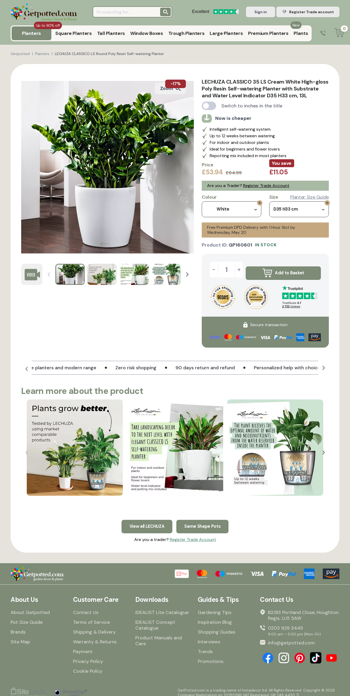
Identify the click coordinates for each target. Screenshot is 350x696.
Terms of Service (91, 618)
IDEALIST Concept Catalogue (155, 621)
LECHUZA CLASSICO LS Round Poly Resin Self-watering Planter (109, 53)
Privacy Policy (88, 657)
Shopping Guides (216, 627)
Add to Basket (283, 269)
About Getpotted (30, 608)
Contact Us (85, 608)
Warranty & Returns (95, 637)
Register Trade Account (266, 185)
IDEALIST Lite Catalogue (162, 608)
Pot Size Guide (27, 618)
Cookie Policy (87, 666)
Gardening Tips (214, 608)
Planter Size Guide (309, 197)
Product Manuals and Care (158, 636)
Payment (83, 647)
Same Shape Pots (204, 520)
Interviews (209, 637)
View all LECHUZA (145, 520)
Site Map (20, 637)
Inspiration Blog (215, 618)
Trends (205, 647)
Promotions (210, 657)
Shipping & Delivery (94, 627)
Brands (18, 627)
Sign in (260, 12)
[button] (187, 274)
